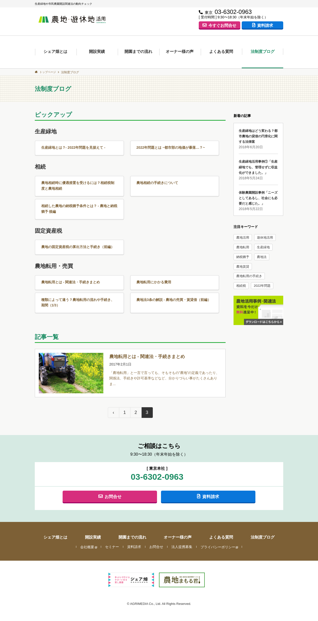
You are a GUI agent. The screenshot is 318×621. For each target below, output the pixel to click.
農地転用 (242, 247)
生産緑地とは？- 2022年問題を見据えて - (73, 146)
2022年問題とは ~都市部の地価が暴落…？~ (171, 146)
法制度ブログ (263, 51)
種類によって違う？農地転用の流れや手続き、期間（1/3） (78, 285)
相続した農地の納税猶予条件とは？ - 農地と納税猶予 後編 (78, 201)
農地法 (262, 257)
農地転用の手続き (249, 276)
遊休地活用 (265, 238)
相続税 (241, 286)
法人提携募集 (181, 533)
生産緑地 (263, 247)
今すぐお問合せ (222, 25)
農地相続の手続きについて (157, 178)
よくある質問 (221, 51)
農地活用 (242, 238)
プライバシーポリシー (217, 533)
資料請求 (265, 25)
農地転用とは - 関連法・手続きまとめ (70, 268)
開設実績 (97, 51)
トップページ (49, 72)
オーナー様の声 (180, 51)
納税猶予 (242, 257)
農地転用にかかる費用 (153, 268)
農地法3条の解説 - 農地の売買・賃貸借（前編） (175, 282)
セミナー (112, 533)
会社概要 (87, 533)
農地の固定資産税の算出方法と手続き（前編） (78, 236)
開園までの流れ (138, 51)
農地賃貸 (242, 267)
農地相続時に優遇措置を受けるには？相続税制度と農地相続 (78, 181)
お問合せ (113, 482)
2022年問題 (262, 286)
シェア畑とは (55, 51)
